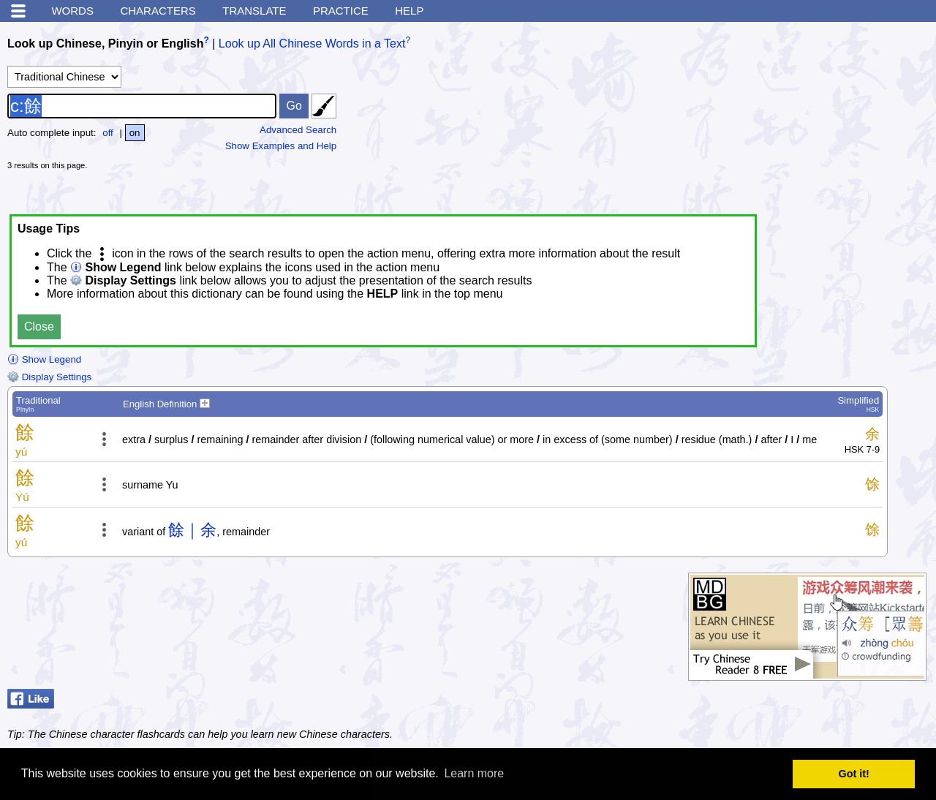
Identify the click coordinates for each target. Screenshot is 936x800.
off (107, 132)
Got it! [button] (854, 774)
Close (39, 326)
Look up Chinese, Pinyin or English (105, 43)
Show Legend (44, 359)
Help (409, 10)
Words (72, 10)
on (134, 132)
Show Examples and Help (281, 145)
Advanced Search (298, 129)
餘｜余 (192, 530)
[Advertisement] (819, 120)
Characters (157, 10)
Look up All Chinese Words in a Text (312, 43)
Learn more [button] (474, 773)
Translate (254, 10)
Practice (341, 10)
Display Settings (49, 376)
